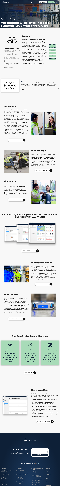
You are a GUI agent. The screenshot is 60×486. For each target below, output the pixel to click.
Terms (47, 481)
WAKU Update (19, 481)
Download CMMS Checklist (22, 473)
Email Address (35, 449)
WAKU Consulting (20, 470)
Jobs (47, 471)
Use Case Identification (37, 474)
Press (47, 473)
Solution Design (35, 475)
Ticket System (4, 473)
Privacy (47, 482)
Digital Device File (5, 474)
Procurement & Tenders (37, 479)
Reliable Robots (19, 478)
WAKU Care (3, 482)
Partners (48, 475)
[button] (31, 2)
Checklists (3, 477)
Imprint (47, 480)
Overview (34, 471)
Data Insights (4, 471)
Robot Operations (20, 477)
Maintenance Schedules (6, 475)
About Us (48, 470)
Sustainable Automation (21, 480)
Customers (48, 474)
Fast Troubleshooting (36, 484)
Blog (17, 471)
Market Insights (35, 472)
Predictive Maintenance (6, 470)
